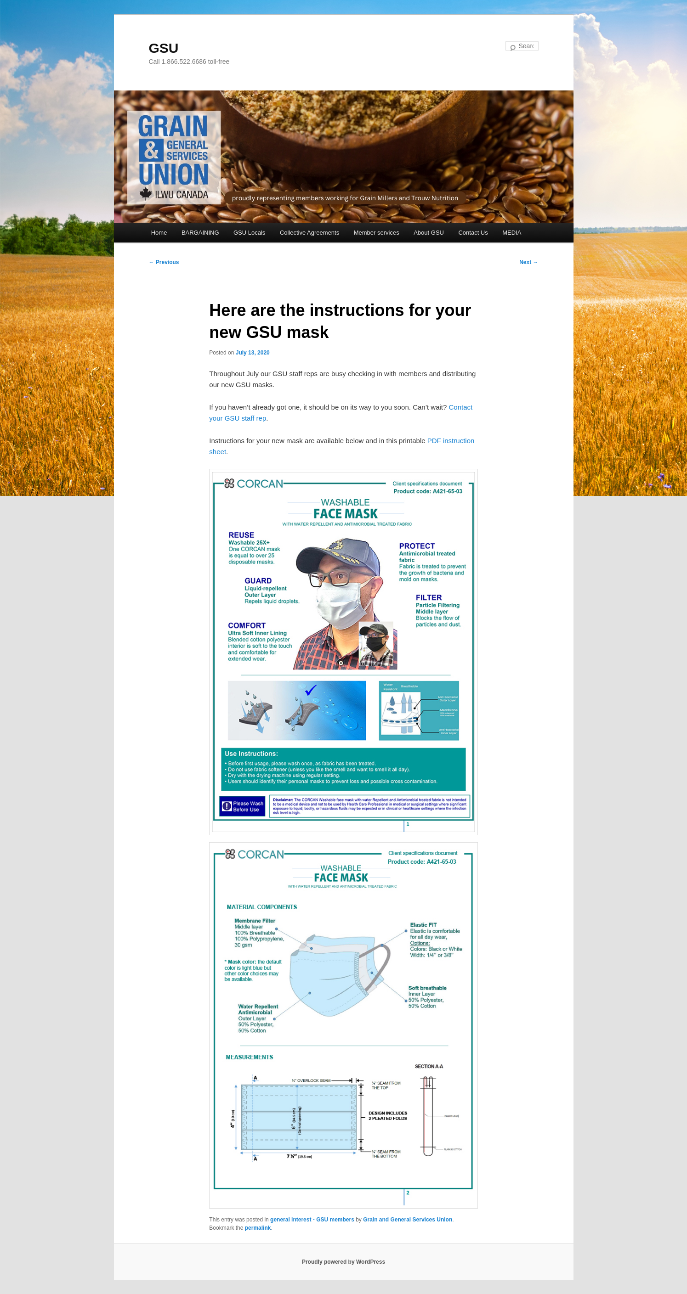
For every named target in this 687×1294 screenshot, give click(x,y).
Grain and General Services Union (407, 1219)
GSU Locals (249, 232)
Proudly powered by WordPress (343, 1262)
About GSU (429, 232)
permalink (258, 1228)
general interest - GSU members (312, 1219)
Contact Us (473, 232)
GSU (164, 48)
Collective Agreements (309, 232)
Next (528, 262)
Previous (164, 262)
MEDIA (511, 232)
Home (159, 232)
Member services (376, 232)
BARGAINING (200, 232)
